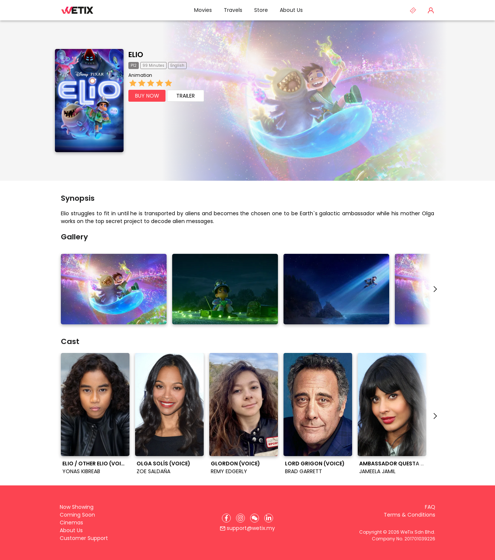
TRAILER (185, 95)
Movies (203, 10)
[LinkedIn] (268, 518)
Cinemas (71, 522)
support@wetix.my (247, 528)
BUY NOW (147, 95)
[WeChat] (254, 518)
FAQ (430, 507)
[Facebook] (226, 518)
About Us (291, 10)
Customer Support (84, 538)
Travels (233, 10)
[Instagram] (240, 518)
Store (261, 10)
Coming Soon (77, 514)
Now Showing (77, 507)
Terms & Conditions (409, 514)
